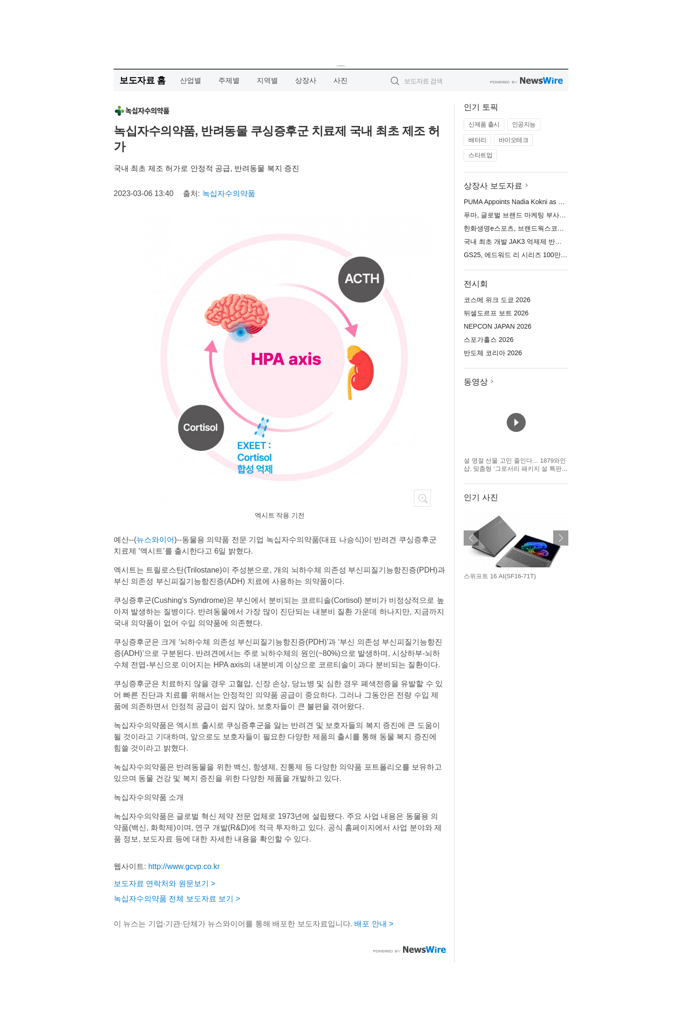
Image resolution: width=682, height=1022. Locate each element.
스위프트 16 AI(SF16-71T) (500, 576)
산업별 (190, 80)
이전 (471, 538)
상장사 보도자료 (493, 185)
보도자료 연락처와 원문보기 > (164, 883)
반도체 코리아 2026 (493, 353)
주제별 (229, 80)
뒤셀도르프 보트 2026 (496, 313)
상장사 (305, 80)
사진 (340, 80)
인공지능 (524, 124)
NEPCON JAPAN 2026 (497, 326)
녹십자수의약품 (228, 193)
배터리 (477, 139)
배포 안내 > (373, 924)
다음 (560, 538)
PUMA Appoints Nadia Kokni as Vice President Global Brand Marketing (568, 202)
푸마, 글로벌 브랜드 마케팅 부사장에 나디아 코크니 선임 (547, 215)
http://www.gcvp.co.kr (184, 866)
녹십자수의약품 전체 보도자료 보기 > (177, 899)
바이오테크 (514, 139)
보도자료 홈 (142, 80)
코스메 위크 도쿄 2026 (497, 300)
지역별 (267, 80)
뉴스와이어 (155, 540)
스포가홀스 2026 (488, 339)
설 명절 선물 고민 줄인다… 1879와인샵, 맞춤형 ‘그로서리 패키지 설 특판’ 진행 (515, 469)
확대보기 (422, 498)
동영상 (476, 381)
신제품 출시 (484, 124)
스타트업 (480, 155)
